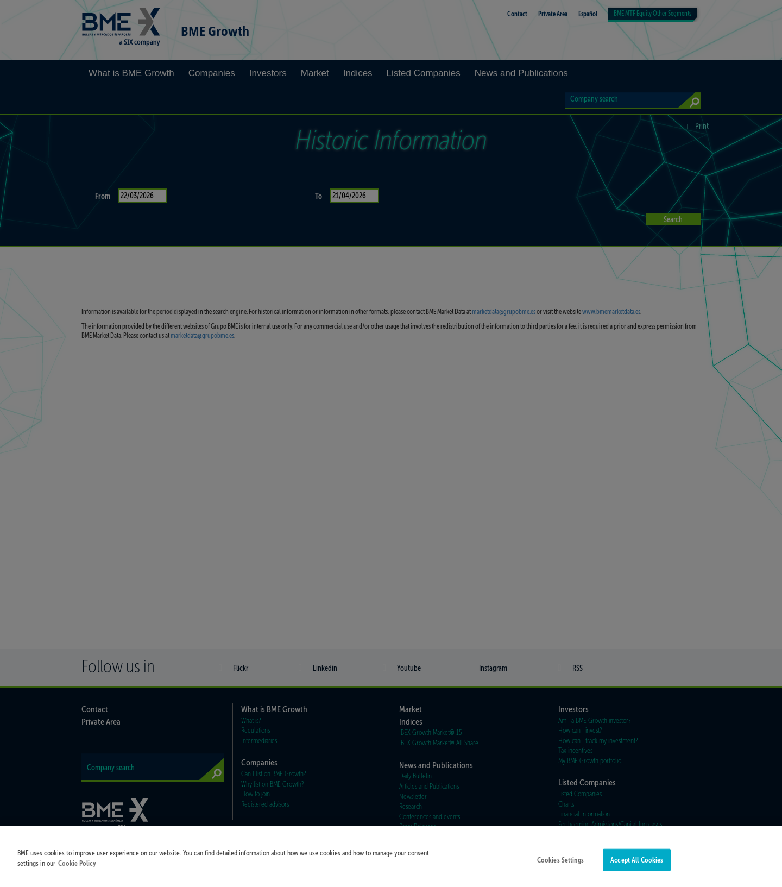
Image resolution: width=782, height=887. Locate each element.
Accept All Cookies (636, 870)
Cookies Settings (560, 870)
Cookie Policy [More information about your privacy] (77, 874)
